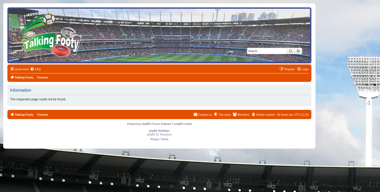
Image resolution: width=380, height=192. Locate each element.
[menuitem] (35, 69)
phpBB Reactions (159, 134)
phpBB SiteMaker (159, 130)
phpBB (146, 124)
